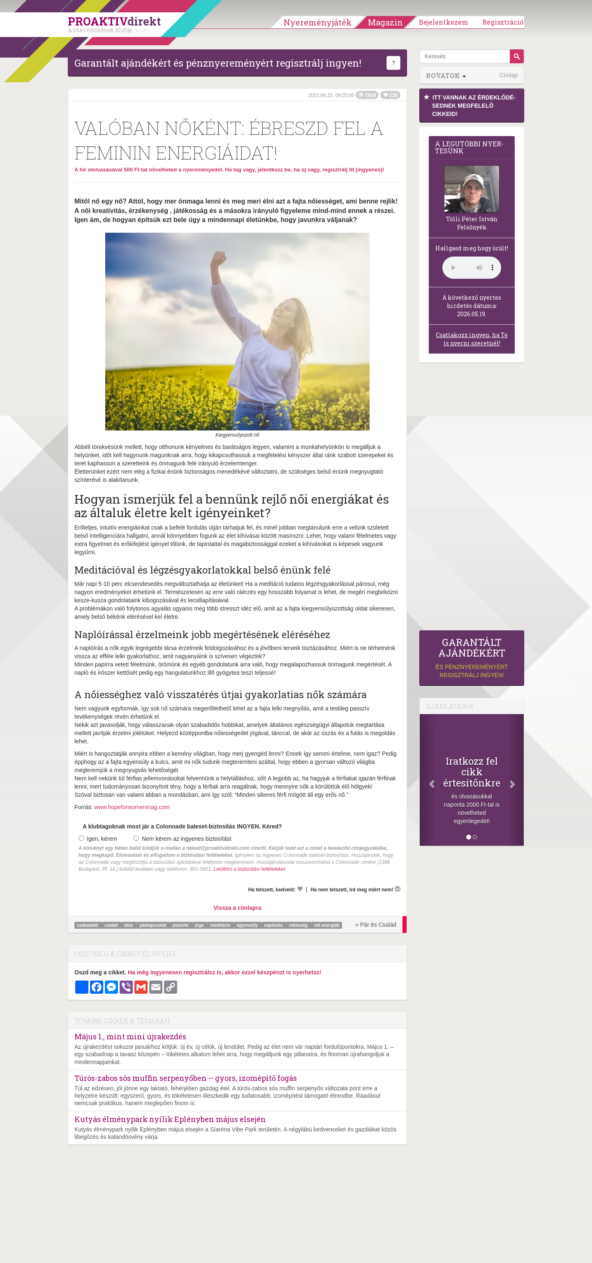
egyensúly (247, 925)
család (111, 925)
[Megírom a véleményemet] (397, 889)
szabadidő (88, 925)
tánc (129, 925)
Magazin (385, 22)
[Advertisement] (471, 498)
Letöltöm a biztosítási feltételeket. (249, 869)
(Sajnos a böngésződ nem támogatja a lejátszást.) (471, 268)
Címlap (509, 75)
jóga (200, 925)
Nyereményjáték (318, 22)
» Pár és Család (375, 924)
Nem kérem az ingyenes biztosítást (182, 838)
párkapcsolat (153, 925)
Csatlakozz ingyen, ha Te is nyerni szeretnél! (472, 339)
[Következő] (516, 780)
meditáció (220, 925)
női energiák (327, 925)
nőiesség (299, 925)
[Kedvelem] (300, 889)
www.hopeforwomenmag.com (132, 807)
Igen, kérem (98, 838)
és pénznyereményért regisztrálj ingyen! (472, 657)
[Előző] (427, 780)
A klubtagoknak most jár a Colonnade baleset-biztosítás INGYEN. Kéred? (182, 826)
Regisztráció (502, 22)
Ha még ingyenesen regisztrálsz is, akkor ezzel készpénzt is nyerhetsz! (224, 972)
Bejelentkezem (443, 22)
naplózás (274, 925)
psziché (181, 925)
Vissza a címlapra (237, 907)
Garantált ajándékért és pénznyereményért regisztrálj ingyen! (217, 62)
